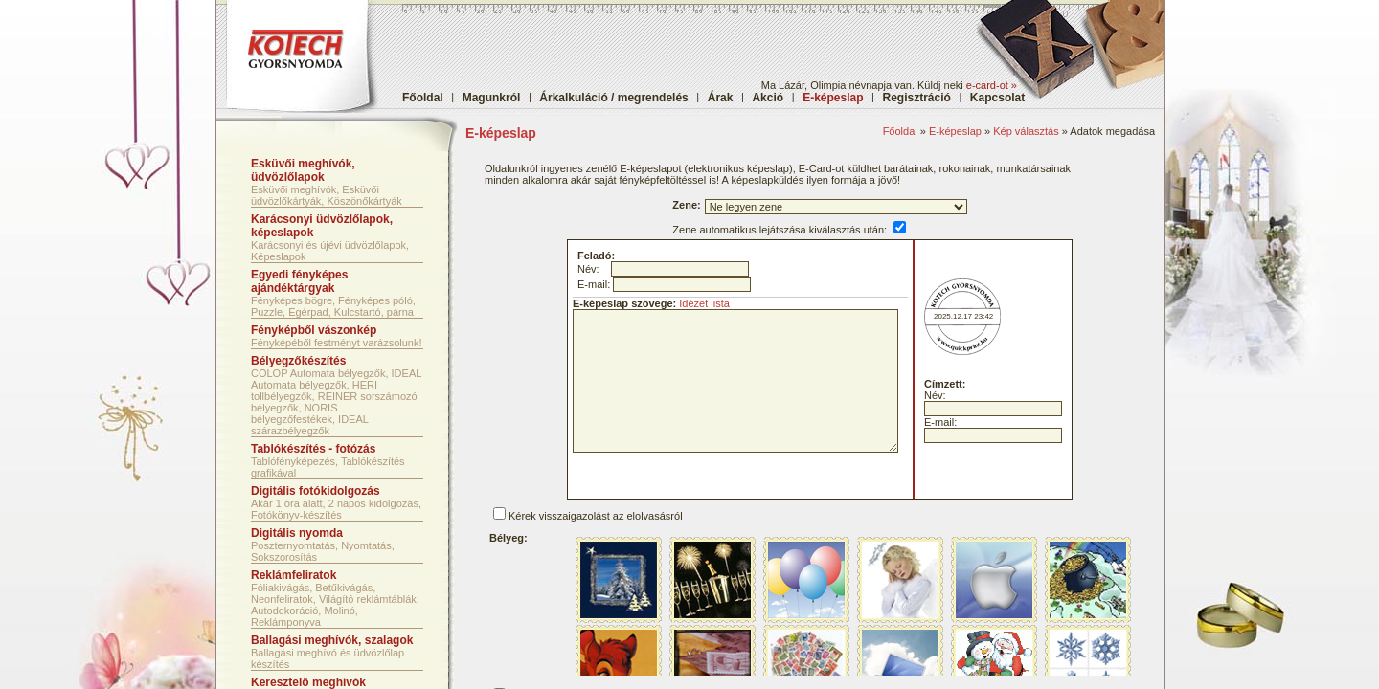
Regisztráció (917, 97)
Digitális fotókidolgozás (315, 491)
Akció (767, 97)
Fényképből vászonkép (313, 330)
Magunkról (492, 97)
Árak (721, 97)
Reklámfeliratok (293, 575)
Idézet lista (704, 303)
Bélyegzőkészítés (298, 360)
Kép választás (1025, 131)
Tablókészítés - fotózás (313, 449)
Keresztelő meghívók (308, 682)
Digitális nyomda (297, 533)
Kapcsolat (997, 97)
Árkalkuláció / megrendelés (613, 97)
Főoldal (422, 97)
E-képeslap (955, 131)
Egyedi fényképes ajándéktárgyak (299, 281)
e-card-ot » (991, 85)
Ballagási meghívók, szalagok (332, 640)
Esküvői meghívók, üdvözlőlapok (303, 170)
